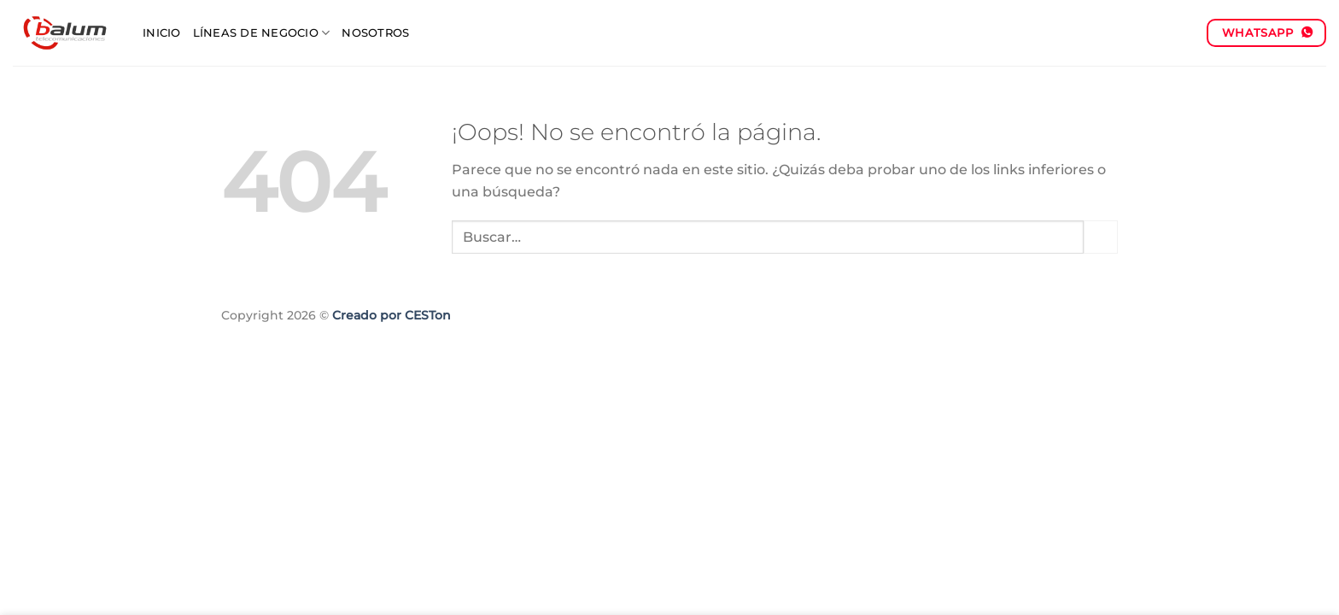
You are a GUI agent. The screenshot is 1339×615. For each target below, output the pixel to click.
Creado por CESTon (391, 315)
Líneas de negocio (261, 33)
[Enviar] (1101, 237)
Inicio (162, 32)
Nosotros (375, 32)
